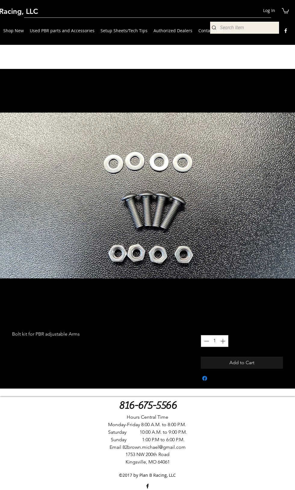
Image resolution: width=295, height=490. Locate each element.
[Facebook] (286, 31)
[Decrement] (206, 341)
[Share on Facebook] (204, 378)
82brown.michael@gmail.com (154, 447)
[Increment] (223, 341)
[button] (285, 11)
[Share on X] (216, 378)
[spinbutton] (214, 341)
